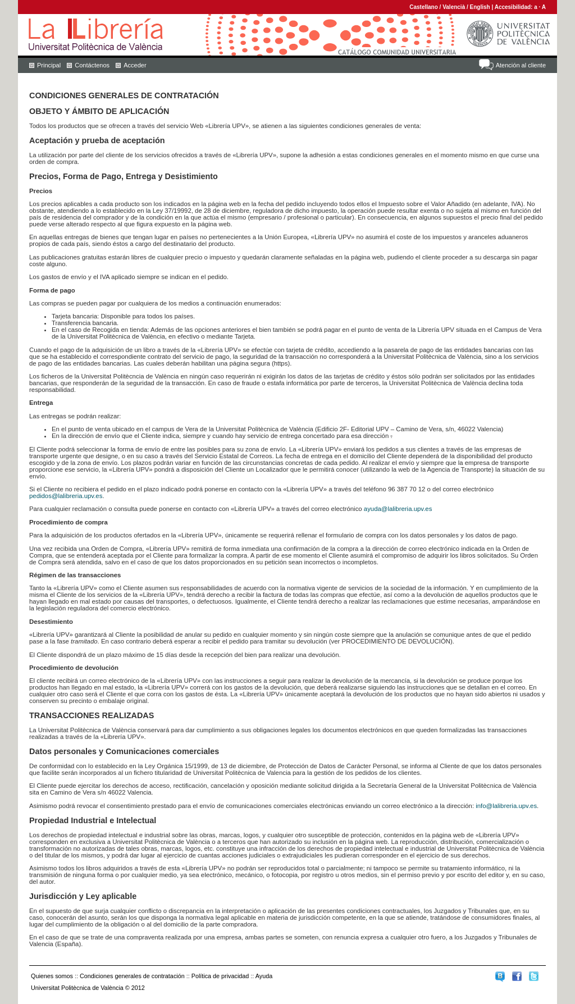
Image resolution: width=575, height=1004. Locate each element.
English (480, 7)
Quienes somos (52, 976)
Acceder (135, 65)
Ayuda (263, 976)
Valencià (453, 7)
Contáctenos (92, 65)
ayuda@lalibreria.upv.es (398, 508)
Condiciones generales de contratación (132, 976)
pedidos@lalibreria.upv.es (65, 495)
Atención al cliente (521, 65)
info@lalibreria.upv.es (506, 805)
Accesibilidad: (515, 7)
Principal (49, 65)
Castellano (423, 7)
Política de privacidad (220, 976)
